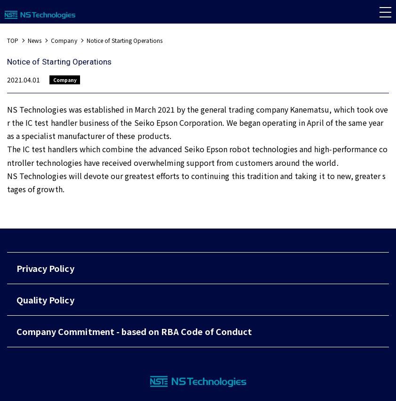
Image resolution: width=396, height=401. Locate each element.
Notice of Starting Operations (124, 40)
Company (64, 40)
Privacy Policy (45, 268)
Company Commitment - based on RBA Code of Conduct (134, 331)
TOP (12, 40)
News (34, 40)
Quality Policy (45, 300)
